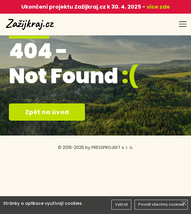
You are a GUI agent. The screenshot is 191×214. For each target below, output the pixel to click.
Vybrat (121, 204)
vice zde (158, 6)
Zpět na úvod (47, 112)
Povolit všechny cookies (161, 204)
